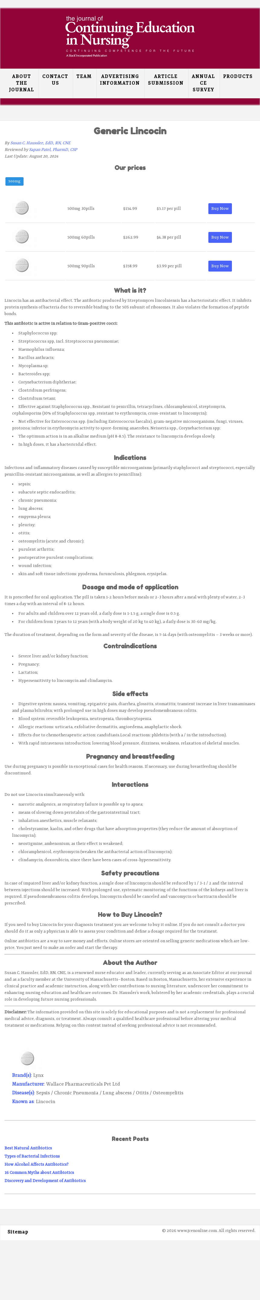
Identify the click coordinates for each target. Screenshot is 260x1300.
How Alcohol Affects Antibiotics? (37, 1164)
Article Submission (166, 80)
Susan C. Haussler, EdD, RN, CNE (40, 143)
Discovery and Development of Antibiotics (45, 1180)
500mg (14, 181)
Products (238, 77)
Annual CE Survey (203, 83)
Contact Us (55, 80)
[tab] (14, 182)
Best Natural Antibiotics (28, 1148)
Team (84, 77)
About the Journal (21, 83)
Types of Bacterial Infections (32, 1156)
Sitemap (18, 1232)
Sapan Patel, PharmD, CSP (53, 149)
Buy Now (220, 208)
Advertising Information (120, 80)
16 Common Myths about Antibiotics (39, 1172)
